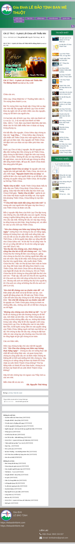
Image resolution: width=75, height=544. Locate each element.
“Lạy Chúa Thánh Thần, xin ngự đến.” (65, 54)
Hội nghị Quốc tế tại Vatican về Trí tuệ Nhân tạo (65, 39)
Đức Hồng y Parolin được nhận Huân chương (65, 122)
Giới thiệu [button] (18, 18)
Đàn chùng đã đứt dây (11, 463)
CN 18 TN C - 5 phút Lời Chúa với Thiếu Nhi (17, 440)
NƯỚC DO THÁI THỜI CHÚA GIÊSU (65, 165)
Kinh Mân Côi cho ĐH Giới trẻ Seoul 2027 (65, 93)
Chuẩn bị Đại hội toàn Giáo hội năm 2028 (64, 116)
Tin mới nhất (62, 33)
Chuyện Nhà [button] (53, 18)
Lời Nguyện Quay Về (11, 483)
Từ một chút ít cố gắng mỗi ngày (14, 423)
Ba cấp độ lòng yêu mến (65, 98)
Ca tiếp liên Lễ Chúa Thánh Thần (65, 45)
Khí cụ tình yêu (9, 448)
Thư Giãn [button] (19, 21)
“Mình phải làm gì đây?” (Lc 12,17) (15, 443)
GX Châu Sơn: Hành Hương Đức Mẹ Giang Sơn (65, 146)
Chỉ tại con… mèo (64, 194)
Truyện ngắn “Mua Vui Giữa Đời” (64, 59)
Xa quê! (7, 477)
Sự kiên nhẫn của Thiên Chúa (13, 417)
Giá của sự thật (9, 457)
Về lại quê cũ (8, 431)
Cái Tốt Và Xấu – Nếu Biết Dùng (14, 437)
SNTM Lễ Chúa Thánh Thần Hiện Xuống (64, 139)
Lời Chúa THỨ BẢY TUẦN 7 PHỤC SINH (65, 75)
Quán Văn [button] (66, 18)
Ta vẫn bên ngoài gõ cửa (12, 486)
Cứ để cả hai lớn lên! (11, 434)
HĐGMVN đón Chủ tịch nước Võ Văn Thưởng (65, 189)
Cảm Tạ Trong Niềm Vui (12, 480)
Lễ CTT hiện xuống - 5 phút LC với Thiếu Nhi (65, 104)
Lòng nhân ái (9, 494)
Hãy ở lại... (8, 446)
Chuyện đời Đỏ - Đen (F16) (12, 420)
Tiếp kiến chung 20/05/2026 (64, 128)
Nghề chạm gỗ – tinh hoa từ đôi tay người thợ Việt (19, 429)
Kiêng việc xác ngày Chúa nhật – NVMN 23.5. (65, 177)
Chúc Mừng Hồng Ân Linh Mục (65, 182)
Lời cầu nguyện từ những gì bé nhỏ (15, 426)
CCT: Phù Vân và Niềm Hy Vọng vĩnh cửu (17, 454)
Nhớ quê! (7, 503)
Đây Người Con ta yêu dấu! (13, 491)
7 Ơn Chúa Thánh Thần (64, 80)
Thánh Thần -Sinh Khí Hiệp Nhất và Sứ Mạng (65, 87)
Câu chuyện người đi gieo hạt (13, 469)
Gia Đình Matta (9, 489)
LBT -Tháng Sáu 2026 (64, 64)
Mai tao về (8, 497)
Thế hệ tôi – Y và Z (10, 472)
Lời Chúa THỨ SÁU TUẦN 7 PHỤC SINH (65, 110)
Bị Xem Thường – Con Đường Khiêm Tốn (17, 451)
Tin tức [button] (29, 18)
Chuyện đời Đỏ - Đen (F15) (12, 474)
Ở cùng (61, 132)
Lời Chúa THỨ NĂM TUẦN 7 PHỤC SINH (65, 151)
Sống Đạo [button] (40, 18)
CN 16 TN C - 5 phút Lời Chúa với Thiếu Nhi (17, 500)
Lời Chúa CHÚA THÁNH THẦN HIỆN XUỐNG (65, 70)
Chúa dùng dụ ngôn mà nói (13, 466)
